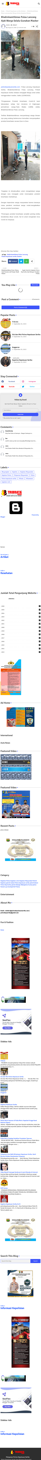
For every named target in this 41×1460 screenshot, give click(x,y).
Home (2, 11)
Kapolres (14, 472)
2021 (20, 624)
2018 (20, 635)
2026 (20, 606)
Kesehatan (6, 573)
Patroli (35, 881)
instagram (32, 381)
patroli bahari (34, 883)
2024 (20, 613)
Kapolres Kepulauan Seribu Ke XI (10, 1204)
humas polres (32, 885)
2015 (20, 645)
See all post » (5, 554)
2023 (20, 617)
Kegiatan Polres (6, 475)
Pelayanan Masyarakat (21, 475)
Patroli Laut (4, 887)
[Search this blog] (15, 1261)
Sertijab (10, 887)
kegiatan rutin (6, 482)
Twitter (21, 261)
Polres (33, 475)
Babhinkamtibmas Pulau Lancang (17, 254)
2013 (20, 652)
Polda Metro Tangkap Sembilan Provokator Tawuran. (16, 1138)
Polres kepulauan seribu (9, 478)
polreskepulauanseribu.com (10, 87)
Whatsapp (26, 261)
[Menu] (3, 4)
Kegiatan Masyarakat (26, 472)
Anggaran (15, 347)
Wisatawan (29, 478)
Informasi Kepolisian (12, 1308)
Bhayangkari (5, 472)
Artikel (4, 557)
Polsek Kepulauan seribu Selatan (16, 11)
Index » (3, 570)
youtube (12, 387)
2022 (20, 620)
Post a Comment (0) (20, 307)
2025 (20, 610)
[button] (39, 4)
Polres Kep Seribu (6, 885)
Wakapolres (24, 885)
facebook (11, 381)
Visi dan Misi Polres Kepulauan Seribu (26, 335)
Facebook (14, 261)
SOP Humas (4, 1188)
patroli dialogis (16, 885)
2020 (20, 627)
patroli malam (10, 883)
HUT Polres (16, 887)
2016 (20, 642)
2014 (20, 648)
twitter (32, 387)
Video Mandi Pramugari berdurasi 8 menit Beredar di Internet (19, 1172)
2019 (20, 631)
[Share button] (31, 261)
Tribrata (3, 1061)
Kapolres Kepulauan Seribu (22, 360)
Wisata (21, 478)
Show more (35, 285)
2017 (20, 638)
